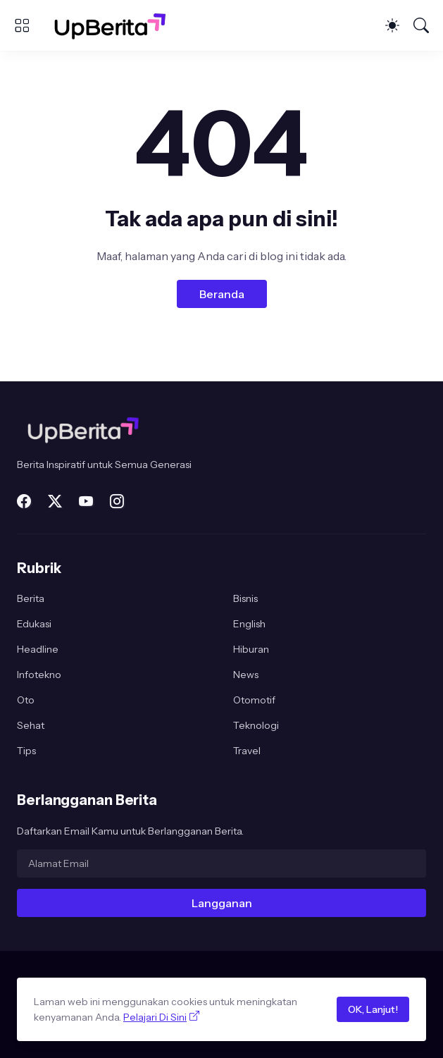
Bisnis (245, 598)
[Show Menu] (22, 25)
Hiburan (251, 649)
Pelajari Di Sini (155, 1017)
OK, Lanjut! (373, 1009)
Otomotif (254, 700)
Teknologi (256, 725)
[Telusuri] (421, 25)
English (249, 623)
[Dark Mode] (392, 25)
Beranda (221, 294)
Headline (37, 649)
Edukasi (34, 623)
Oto (26, 700)
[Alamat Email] (221, 863)
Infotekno (39, 674)
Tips (26, 750)
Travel (247, 750)
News (245, 674)
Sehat (30, 725)
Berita (30, 598)
